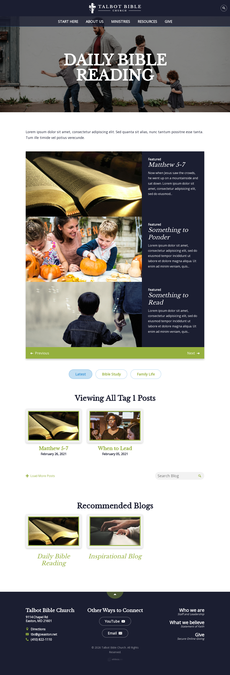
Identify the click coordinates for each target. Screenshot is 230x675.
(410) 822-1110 (39, 639)
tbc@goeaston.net (41, 634)
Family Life (146, 374)
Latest (80, 374)
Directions (36, 629)
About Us (94, 21)
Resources (147, 21)
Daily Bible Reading (53, 560)
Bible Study (111, 374)
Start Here (68, 21)
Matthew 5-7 (166, 164)
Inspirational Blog (114, 556)
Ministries (120, 21)
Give (168, 21)
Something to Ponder (168, 233)
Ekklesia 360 (115, 659)
